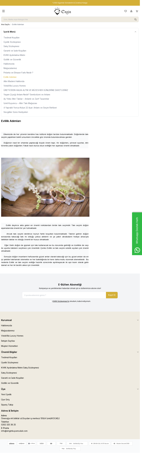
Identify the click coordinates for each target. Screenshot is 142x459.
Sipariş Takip (7, 404)
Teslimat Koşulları (12, 37)
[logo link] (64, 11)
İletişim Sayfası (8, 341)
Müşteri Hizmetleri (9, 346)
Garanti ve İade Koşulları (15, 50)
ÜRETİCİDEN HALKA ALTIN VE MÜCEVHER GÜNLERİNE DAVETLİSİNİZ (36, 90)
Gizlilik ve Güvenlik (12, 59)
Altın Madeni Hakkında (14, 81)
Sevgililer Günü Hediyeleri (16, 112)
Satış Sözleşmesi (11, 46)
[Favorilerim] (125, 11)
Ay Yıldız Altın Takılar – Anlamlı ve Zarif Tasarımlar (26, 99)
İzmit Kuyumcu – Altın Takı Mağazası (20, 103)
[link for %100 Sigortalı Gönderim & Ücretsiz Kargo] (70, 3)
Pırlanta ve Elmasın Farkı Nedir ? (18, 72)
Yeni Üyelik (6, 394)
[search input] (70, 19)
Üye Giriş (5, 399)
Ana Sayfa (5, 24)
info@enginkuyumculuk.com (14, 431)
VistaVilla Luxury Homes (15, 85)
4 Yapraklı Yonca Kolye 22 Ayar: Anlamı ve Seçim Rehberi (30, 107)
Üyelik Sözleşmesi (12, 42)
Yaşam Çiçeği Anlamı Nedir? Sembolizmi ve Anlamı (27, 94)
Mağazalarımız (10, 68)
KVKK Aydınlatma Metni (14, 55)
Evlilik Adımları (10, 77)
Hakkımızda (9, 64)
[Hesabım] (131, 11)
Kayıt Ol (111, 295)
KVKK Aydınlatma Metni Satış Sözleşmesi (20, 367)
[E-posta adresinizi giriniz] (70, 295)
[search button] (135, 19)
